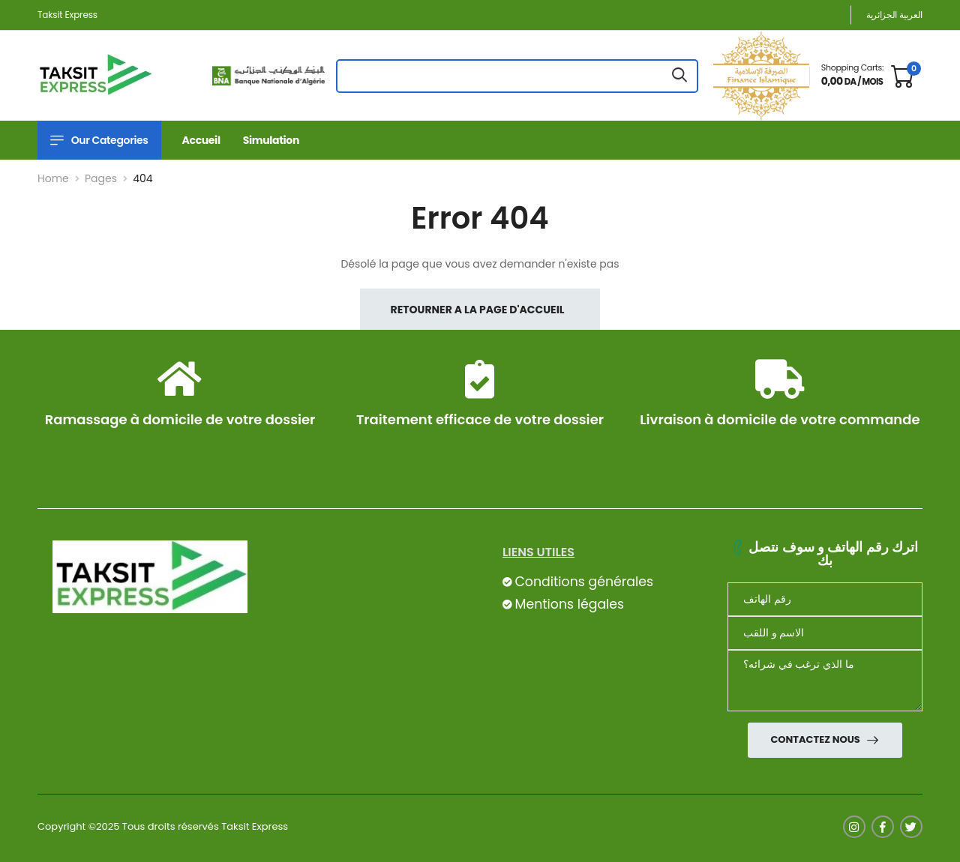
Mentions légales (569, 604)
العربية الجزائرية (894, 14)
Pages (101, 178)
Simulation (271, 140)
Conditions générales (583, 582)
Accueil (201, 140)
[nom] (825, 633)
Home (53, 178)
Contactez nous (816, 739)
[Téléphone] (825, 599)
